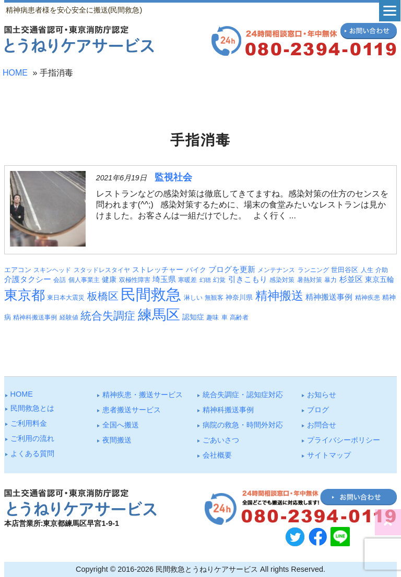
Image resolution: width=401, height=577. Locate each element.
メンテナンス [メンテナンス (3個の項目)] (276, 270)
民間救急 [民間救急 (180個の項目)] (151, 294)
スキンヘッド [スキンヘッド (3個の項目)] (52, 270)
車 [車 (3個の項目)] (224, 317)
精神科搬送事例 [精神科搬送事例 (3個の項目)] (35, 317)
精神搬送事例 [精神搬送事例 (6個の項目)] (328, 297)
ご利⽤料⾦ (28, 423)
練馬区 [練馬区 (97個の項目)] (159, 315)
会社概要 (217, 455)
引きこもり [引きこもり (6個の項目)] (247, 279)
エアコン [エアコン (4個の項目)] (17, 270)
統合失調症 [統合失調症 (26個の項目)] (107, 316)
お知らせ (321, 394)
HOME (15, 72)
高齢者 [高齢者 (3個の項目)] (239, 317)
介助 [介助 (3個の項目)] (381, 270)
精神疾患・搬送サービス (142, 394)
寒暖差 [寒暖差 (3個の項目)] (187, 280)
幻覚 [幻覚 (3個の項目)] (219, 280)
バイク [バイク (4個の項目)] (196, 270)
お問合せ (321, 425)
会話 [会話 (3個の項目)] (59, 280)
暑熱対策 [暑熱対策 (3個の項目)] (309, 280)
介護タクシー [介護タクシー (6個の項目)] (27, 279)
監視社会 (173, 177)
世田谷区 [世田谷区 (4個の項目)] (344, 270)
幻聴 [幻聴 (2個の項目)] (205, 280)
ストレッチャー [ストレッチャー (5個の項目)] (157, 269)
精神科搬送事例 (228, 410)
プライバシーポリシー (343, 440)
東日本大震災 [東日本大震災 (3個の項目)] (66, 297)
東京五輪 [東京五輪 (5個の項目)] (379, 279)
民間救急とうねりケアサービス (207, 569)
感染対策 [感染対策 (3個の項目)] (281, 280)
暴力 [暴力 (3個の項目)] (330, 280)
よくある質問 (32, 453)
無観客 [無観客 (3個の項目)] (214, 297)
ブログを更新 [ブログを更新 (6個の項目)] (231, 269)
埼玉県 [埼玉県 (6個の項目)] (164, 279)
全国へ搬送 (120, 425)
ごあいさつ (221, 440)
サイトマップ (329, 455)
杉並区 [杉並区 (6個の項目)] (351, 279)
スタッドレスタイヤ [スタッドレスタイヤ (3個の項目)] (102, 270)
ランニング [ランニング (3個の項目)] (313, 270)
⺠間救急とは (32, 408)
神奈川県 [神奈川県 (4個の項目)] (239, 297)
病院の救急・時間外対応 (243, 425)
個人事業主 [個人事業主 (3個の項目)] (84, 280)
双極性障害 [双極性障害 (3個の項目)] (134, 280)
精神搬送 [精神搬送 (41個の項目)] (279, 295)
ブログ (318, 410)
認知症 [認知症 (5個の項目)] (193, 317)
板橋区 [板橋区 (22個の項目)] (103, 296)
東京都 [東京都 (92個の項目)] (24, 295)
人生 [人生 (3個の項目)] (367, 270)
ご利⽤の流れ (32, 438)
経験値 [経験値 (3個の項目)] (69, 317)
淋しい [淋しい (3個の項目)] (193, 297)
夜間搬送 (117, 440)
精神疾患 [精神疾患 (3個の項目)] (367, 297)
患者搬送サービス (131, 410)
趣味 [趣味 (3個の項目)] (212, 317)
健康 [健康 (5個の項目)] (109, 279)
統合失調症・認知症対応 (243, 394)
